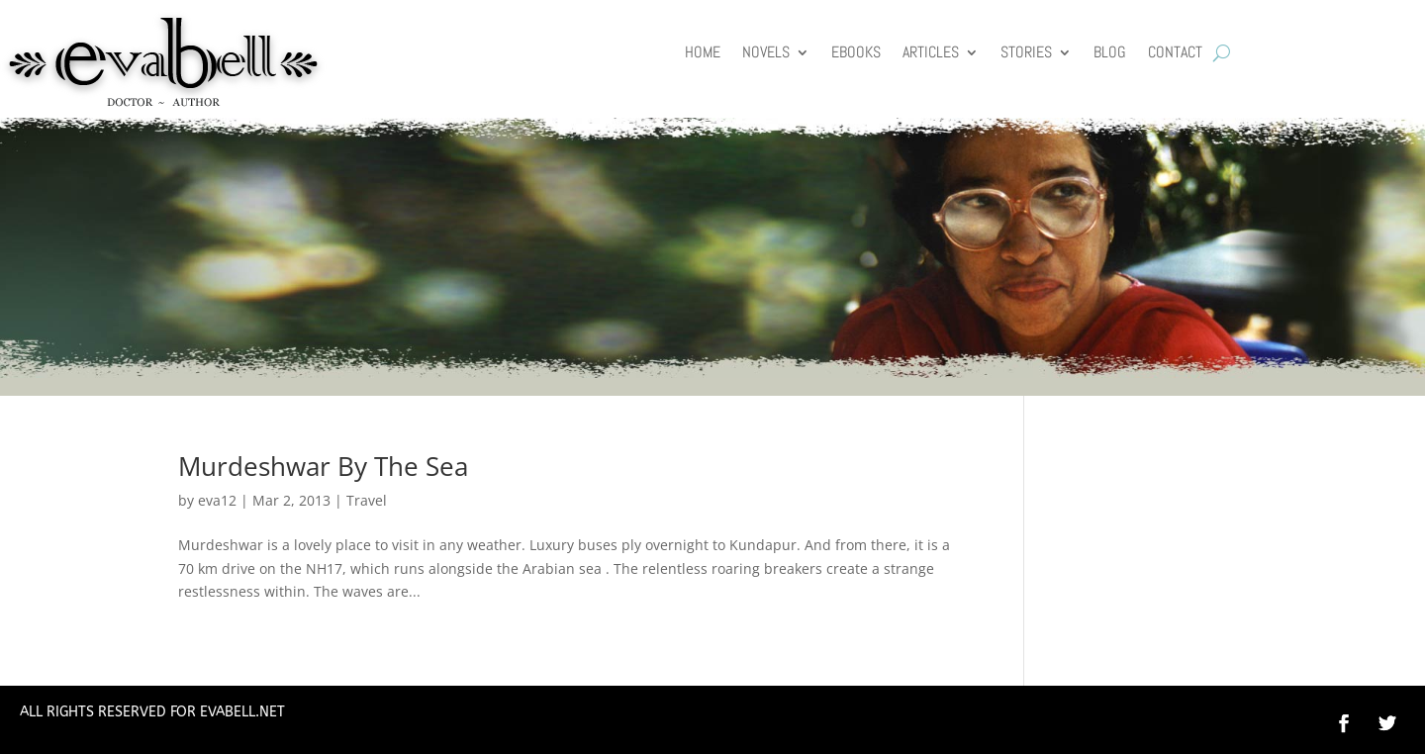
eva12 (217, 500)
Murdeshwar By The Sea (323, 466)
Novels (766, 54)
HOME (702, 54)
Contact (1175, 54)
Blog (1109, 54)
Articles (930, 54)
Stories (1026, 54)
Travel (366, 500)
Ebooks (856, 54)
